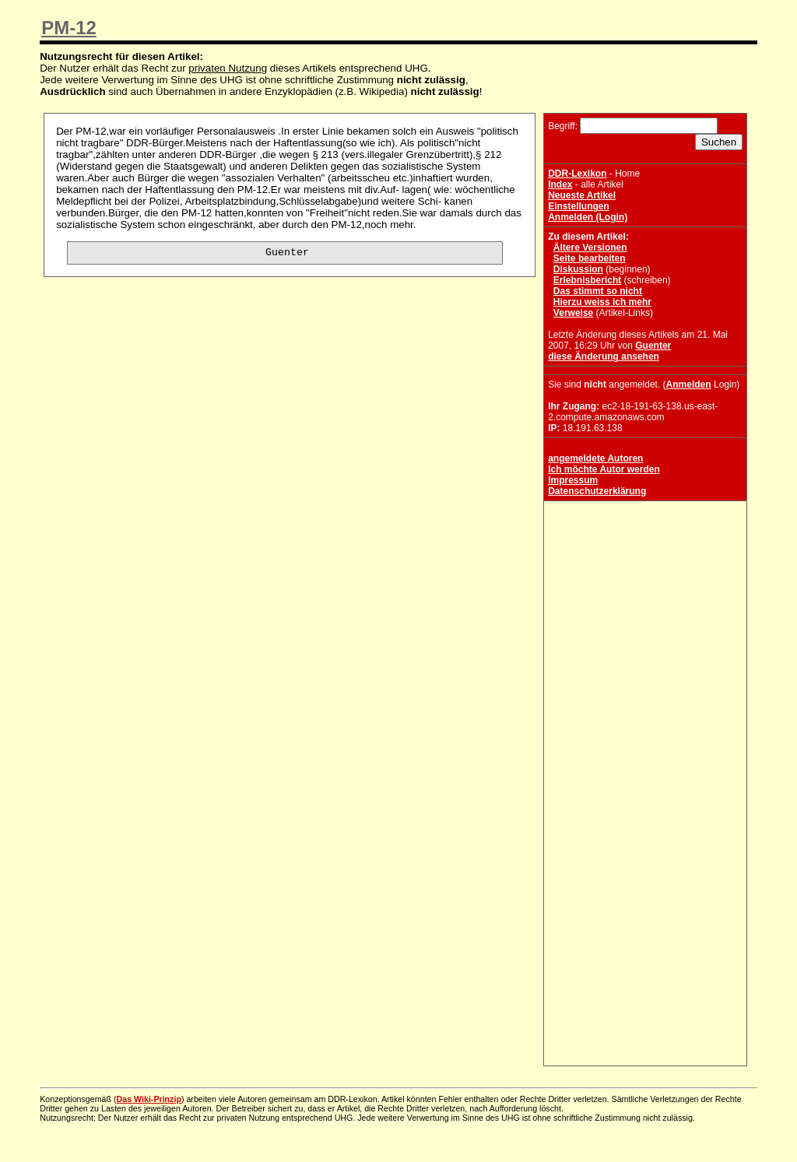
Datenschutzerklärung (597, 491)
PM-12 (69, 27)
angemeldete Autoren (595, 458)
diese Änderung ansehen (603, 356)
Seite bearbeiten (589, 258)
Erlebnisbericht (587, 280)
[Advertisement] (645, 602)
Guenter (653, 345)
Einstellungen (578, 206)
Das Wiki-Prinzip (149, 1099)
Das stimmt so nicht (597, 291)
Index (560, 184)
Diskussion (578, 269)
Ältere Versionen (590, 247)
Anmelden (688, 384)
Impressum (573, 480)
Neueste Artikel (582, 195)
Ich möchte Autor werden (604, 469)
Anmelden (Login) (587, 217)
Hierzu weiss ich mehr (602, 302)
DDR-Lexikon (577, 173)
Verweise (573, 312)
